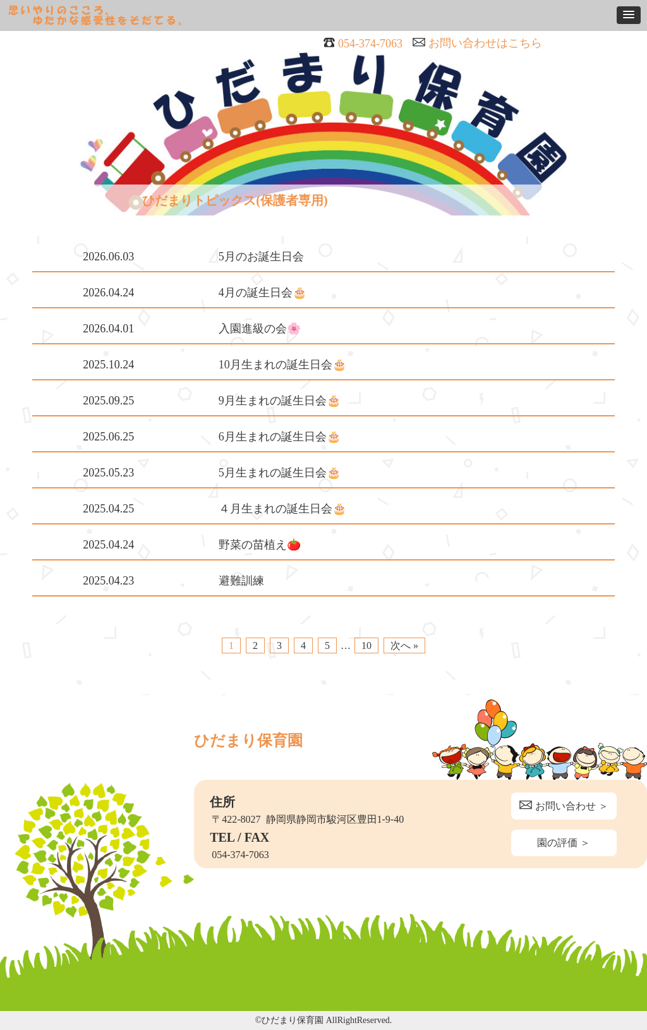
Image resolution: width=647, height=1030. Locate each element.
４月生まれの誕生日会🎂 (282, 508)
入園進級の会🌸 (260, 328)
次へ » (404, 645)
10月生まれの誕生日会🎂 (282, 364)
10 (366, 645)
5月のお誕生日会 (261, 256)
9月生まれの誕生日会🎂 (280, 400)
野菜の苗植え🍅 (260, 544)
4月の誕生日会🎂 (262, 292)
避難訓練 (241, 580)
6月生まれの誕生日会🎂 (280, 436)
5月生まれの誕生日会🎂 (280, 472)
